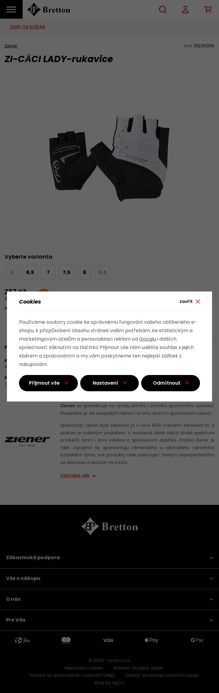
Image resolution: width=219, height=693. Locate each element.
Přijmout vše (44, 383)
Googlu (147, 339)
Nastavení (105, 383)
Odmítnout (166, 383)
